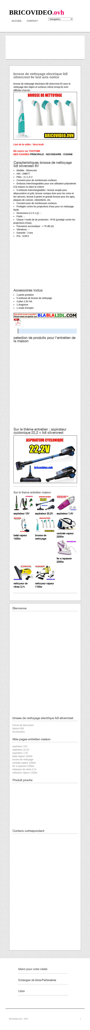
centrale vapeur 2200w (24, 762)
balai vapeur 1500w (22, 756)
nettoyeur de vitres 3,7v (25, 769)
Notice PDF (18, 728)
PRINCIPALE (37, 154)
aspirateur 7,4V (65, 513)
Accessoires (19, 731)
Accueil (17, 21)
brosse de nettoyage (23, 759)
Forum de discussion (23, 725)
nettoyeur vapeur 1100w (25, 772)
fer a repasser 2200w (23, 766)
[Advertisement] (45, 264)
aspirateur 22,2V (44, 513)
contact (32, 21)
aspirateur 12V (21, 513)
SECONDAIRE (53, 154)
